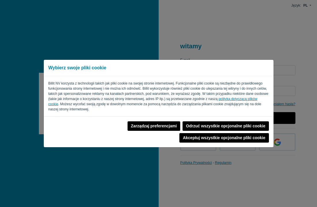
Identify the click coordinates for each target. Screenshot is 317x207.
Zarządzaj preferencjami (154, 126)
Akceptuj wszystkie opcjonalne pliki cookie (224, 137)
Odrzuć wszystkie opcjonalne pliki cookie (225, 126)
